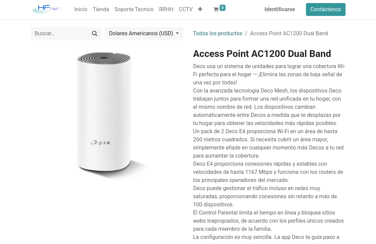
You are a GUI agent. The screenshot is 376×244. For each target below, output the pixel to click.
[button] (200, 9)
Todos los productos (218, 33)
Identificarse (280, 9)
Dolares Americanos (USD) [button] (141, 33)
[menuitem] (80, 9)
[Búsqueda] (95, 33)
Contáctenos (325, 9)
